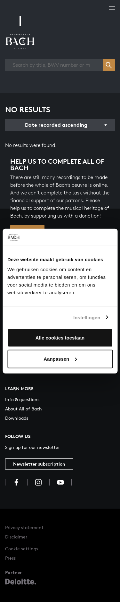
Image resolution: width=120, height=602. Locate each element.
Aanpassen (60, 358)
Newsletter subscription (39, 464)
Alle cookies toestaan (60, 337)
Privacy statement (24, 527)
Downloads (16, 418)
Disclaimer (16, 536)
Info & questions (22, 399)
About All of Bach (23, 408)
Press (10, 558)
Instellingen (86, 317)
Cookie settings (21, 548)
